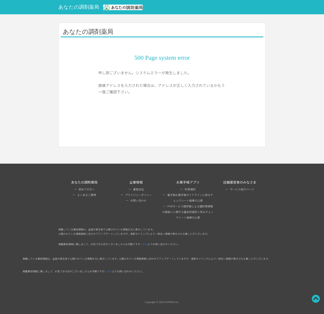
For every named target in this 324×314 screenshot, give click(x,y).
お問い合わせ (138, 200)
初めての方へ (87, 189)
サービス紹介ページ (242, 189)
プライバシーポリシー (138, 195)
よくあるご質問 (86, 195)
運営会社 (138, 189)
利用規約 (190, 189)
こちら (144, 244)
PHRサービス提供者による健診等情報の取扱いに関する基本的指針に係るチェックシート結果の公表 (187, 212)
